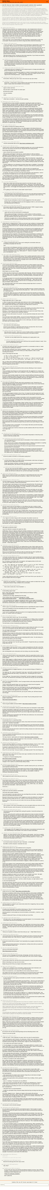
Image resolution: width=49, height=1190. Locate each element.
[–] (14, 27)
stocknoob (5, 920)
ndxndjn (3, 648)
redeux (3, 656)
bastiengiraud (5, 583)
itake (3, 969)
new (3, 2)
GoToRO (4, 925)
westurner (4, 592)
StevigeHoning (6, 1163)
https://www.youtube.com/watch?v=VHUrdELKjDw (32, 740)
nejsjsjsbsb (4, 937)
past (6, 2)
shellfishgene (4, 505)
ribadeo (3, 608)
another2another (6, 843)
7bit (4, 43)
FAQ (17, 1185)
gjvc (5, 588)
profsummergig (5, 1157)
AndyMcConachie (5, 905)
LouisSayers (6, 81)
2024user (5, 141)
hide (22, 6)
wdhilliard (5, 205)
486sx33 (4, 961)
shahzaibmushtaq (5, 709)
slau (4, 979)
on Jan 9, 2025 (18, 6)
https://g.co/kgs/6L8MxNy (8, 596)
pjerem (4, 1167)
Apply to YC (31, 1185)
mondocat (6, 59)
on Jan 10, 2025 (12, 86)
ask (13, 2)
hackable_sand (6, 86)
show (16, 2)
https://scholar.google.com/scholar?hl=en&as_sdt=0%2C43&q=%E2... (10, 601)
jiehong (3, 1003)
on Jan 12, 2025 (10, 937)
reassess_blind (7, 198)
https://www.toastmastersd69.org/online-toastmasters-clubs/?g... (10, 702)
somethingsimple (10, 6)
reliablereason (5, 546)
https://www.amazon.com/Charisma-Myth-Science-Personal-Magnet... (10, 954)
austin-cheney (5, 1110)
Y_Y (4, 181)
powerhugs (4, 628)
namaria (3, 27)
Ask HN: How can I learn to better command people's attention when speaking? (22, 5)
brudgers (4, 792)
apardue (3, 892)
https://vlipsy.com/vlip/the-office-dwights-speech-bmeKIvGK (23, 894)
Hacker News (6, 1)
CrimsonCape (4, 480)
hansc (4, 254)
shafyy (3, 705)
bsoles (3, 517)
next (12, 27)
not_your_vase (5, 556)
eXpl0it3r (5, 241)
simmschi (4, 263)
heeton (3, 910)
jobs (18, 2)
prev (19, 67)
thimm (3, 618)
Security (24, 1185)
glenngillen (4, 367)
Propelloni (6, 1171)
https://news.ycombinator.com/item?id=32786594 (27, 601)
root (15, 59)
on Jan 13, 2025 (11, 467)
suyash (3, 474)
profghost (4, 849)
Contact (35, 1185)
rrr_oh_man (4, 1106)
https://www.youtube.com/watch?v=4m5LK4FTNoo (30, 706)
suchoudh (4, 698)
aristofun (4, 298)
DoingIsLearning (5, 755)
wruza (4, 287)
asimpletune (4, 767)
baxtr (4, 323)
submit (21, 2)
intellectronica (4, 101)
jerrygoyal (4, 942)
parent (12, 43)
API (21, 1185)
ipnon (3, 382)
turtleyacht (4, 745)
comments (9, 2)
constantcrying (5, 410)
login (47, 1)
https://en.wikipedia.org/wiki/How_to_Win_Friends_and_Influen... (13, 1176)
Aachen (4, 812)
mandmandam (5, 735)
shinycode (5, 77)
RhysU (3, 721)
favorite (28, 6)
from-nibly (4, 683)
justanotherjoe (5, 1033)
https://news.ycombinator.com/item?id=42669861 (27, 143)
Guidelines (14, 1185)
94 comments (33, 6)
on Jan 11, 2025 (10, 141)
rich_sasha (4, 1070)
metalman (4, 956)
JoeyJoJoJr (4, 145)
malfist (4, 806)
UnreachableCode (5, 221)
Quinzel (3, 526)
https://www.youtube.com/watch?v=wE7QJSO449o (10, 761)
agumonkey (5, 97)
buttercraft (5, 434)
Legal (28, 1185)
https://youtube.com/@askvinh (9, 613)
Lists (19, 1185)
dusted (4, 455)
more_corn (4, 950)
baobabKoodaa (5, 1019)
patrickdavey (4, 781)
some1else (4, 777)
